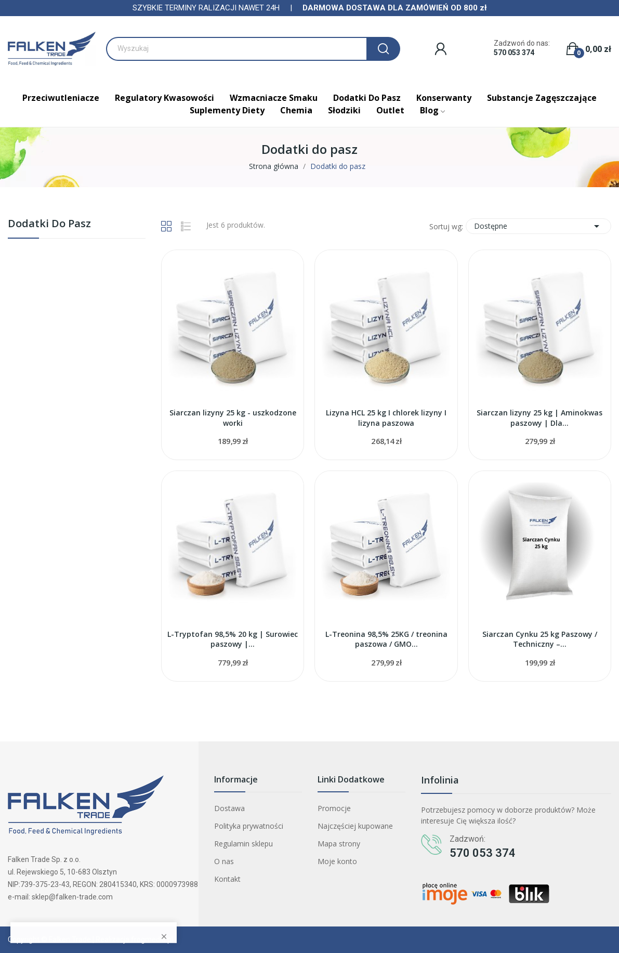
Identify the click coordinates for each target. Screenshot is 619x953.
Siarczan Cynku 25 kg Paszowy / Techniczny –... (539, 639)
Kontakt (227, 879)
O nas (224, 861)
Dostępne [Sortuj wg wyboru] (538, 226)
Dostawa (229, 808)
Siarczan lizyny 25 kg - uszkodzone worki (232, 418)
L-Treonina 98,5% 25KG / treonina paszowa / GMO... (386, 639)
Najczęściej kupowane (355, 826)
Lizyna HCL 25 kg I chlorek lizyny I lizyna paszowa (386, 418)
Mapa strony (339, 843)
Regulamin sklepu (243, 843)
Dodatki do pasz (49, 224)
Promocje (334, 808)
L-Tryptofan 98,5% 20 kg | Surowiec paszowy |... (232, 639)
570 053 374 (514, 52)
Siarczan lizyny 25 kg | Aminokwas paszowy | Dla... (539, 418)
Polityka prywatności (248, 826)
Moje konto (337, 861)
